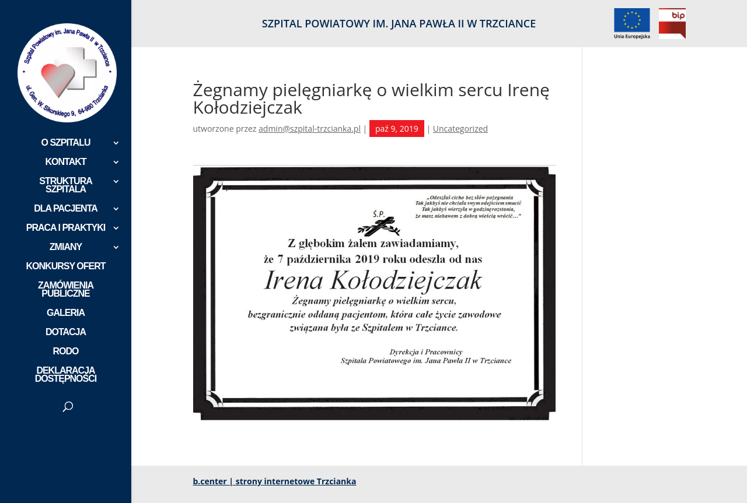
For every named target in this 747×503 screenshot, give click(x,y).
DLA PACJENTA (65, 209)
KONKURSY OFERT (66, 266)
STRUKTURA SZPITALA (65, 185)
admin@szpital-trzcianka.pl (310, 128)
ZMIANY (66, 247)
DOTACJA (66, 332)
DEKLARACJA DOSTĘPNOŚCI (65, 375)
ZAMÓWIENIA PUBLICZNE (65, 290)
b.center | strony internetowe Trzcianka (275, 481)
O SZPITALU (65, 143)
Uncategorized (460, 128)
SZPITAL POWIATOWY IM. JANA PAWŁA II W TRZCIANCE (399, 24)
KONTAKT (65, 162)
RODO (66, 351)
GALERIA (66, 313)
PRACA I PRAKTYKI (65, 228)
